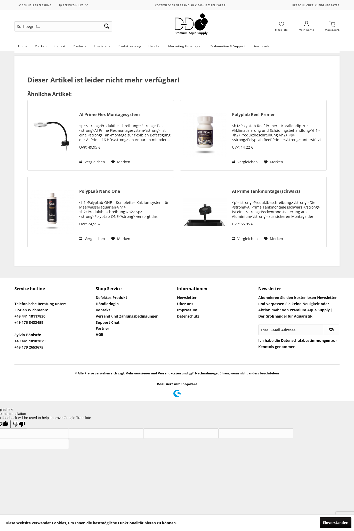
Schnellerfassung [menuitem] (34, 5)
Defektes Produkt (111, 297)
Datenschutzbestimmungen (305, 340)
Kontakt (103, 309)
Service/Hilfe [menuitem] (71, 5)
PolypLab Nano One (99, 191)
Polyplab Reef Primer (253, 114)
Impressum (187, 309)
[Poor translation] (19, 424)
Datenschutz (188, 316)
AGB (99, 334)
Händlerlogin (107, 303)
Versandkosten (169, 373)
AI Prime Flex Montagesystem (109, 114)
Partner (102, 328)
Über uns (185, 303)
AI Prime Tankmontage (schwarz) (266, 191)
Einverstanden (335, 522)
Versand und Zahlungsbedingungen (127, 316)
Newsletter (187, 297)
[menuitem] (63, 26)
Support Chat (107, 322)
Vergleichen (92, 161)
